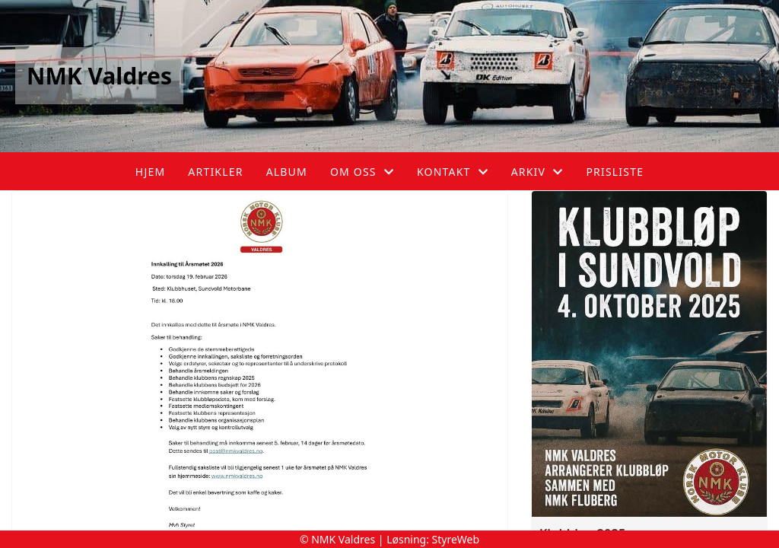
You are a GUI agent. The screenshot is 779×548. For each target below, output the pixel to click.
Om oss (362, 171)
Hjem (150, 171)
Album (286, 171)
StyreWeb (456, 539)
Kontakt (452, 171)
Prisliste (615, 171)
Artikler (215, 171)
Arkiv (537, 171)
